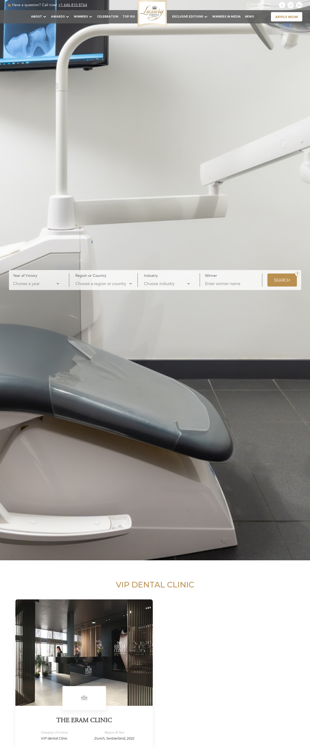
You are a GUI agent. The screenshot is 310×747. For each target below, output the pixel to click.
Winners (81, 16)
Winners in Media (226, 16)
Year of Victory (25, 275)
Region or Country (90, 275)
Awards (58, 16)
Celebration (107, 16)
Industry (151, 275)
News (249, 16)
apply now (286, 17)
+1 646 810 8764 (72, 4)
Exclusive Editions (187, 16)
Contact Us (258, 4)
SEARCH (282, 280)
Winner (211, 275)
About (36, 16)
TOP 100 (128, 16)
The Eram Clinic (84, 721)
